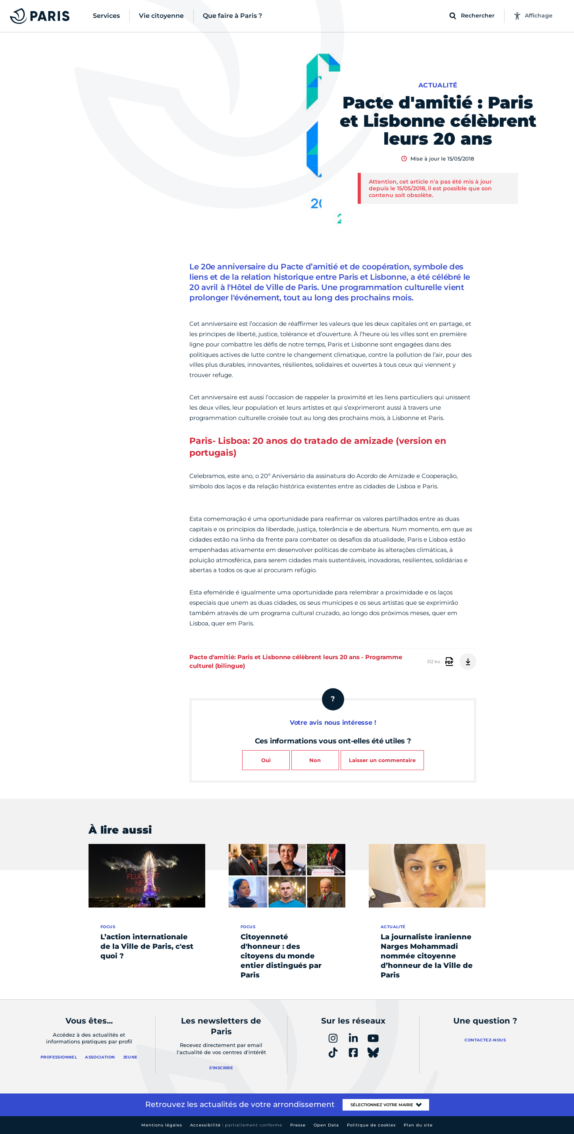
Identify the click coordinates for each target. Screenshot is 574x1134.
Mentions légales (161, 1125)
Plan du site (418, 1125)
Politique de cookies (371, 1125)
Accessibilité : (236, 1125)
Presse (298, 1125)
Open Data (326, 1125)
